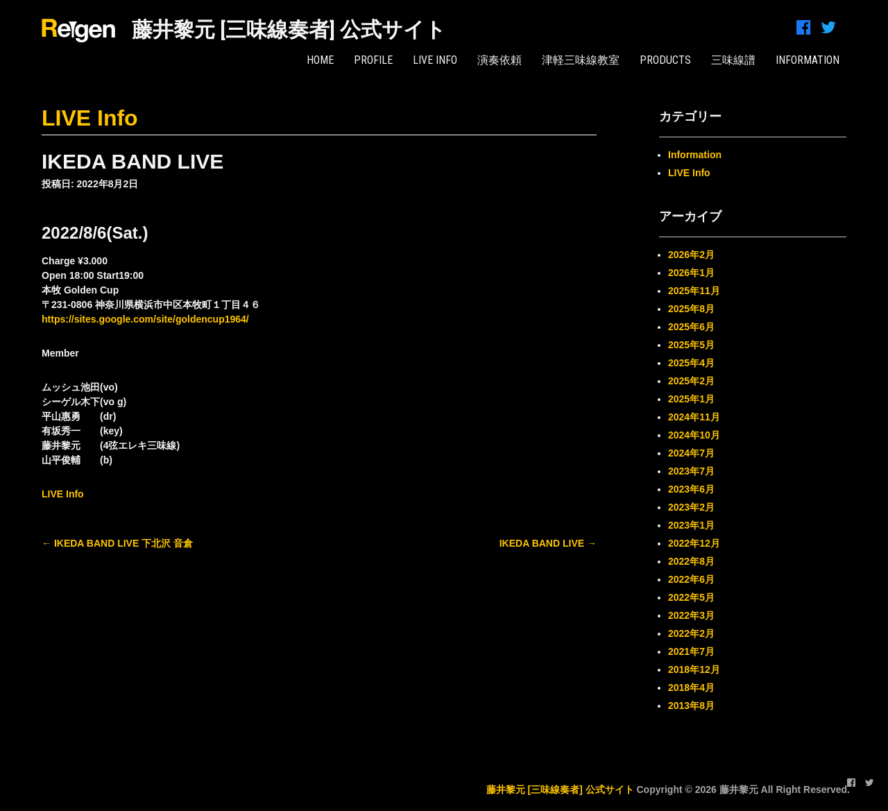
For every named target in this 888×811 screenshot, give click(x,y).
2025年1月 (691, 398)
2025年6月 (691, 326)
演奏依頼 (499, 60)
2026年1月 (691, 272)
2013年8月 (691, 705)
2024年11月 (694, 416)
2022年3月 (691, 615)
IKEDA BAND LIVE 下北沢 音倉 (117, 543)
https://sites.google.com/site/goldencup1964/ (145, 319)
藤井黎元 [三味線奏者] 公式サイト (289, 29)
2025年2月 (691, 380)
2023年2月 (691, 507)
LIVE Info (435, 60)
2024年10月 (694, 435)
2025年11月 (694, 290)
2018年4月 (691, 687)
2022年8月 (691, 561)
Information (695, 154)
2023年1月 (691, 525)
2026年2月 (691, 254)
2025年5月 (691, 344)
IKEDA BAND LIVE (548, 543)
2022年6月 (691, 579)
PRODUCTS (665, 60)
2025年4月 (691, 362)
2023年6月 (691, 489)
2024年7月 (691, 453)
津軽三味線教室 (581, 60)
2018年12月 (694, 669)
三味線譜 (733, 60)
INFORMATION (807, 60)
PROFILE (373, 60)
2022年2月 (691, 633)
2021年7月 (691, 651)
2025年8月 (691, 308)
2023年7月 (691, 471)
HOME (320, 60)
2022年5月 (691, 597)
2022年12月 (694, 543)
